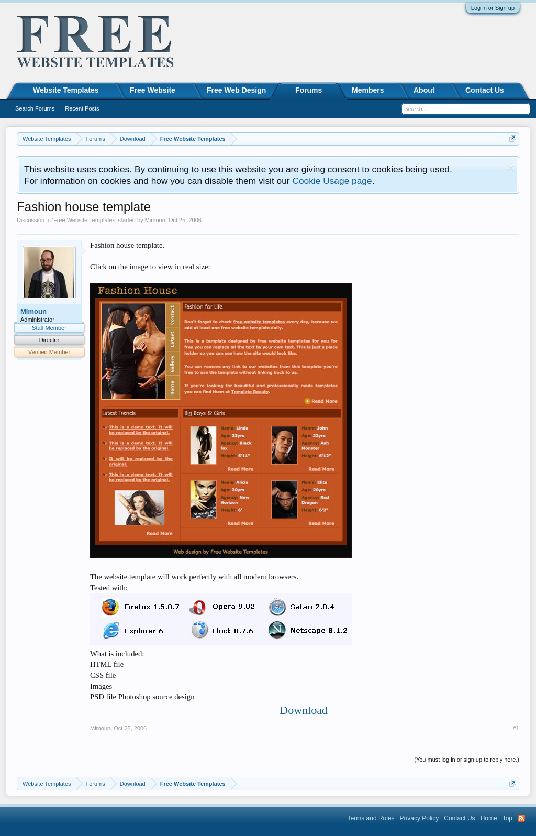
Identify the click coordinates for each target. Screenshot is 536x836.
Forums (308, 90)
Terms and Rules (371, 818)
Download (304, 710)
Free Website (152, 90)
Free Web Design (236, 90)
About (424, 90)
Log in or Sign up (493, 8)
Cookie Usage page (332, 180)
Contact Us (484, 90)
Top (507, 818)
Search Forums (34, 108)
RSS (521, 818)
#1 (516, 728)
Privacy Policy (419, 818)
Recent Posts (82, 108)
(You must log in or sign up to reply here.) (466, 759)
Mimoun (155, 220)
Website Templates (66, 90)
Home (489, 818)
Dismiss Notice (511, 168)
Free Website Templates (84, 220)
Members (368, 90)
